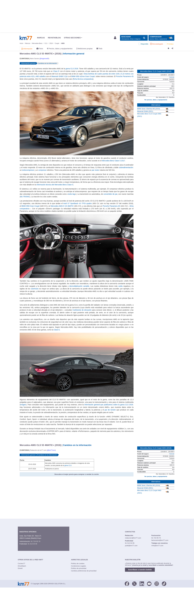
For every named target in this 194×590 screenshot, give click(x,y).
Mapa (39, 538)
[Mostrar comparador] (161, 38)
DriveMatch (22, 566)
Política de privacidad (78, 568)
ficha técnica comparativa (83, 79)
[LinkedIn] (142, 583)
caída (120, 286)
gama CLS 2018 (72, 69)
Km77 (26, 37)
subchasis (34, 289)
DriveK (20, 568)
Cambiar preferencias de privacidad (83, 571)
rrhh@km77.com (157, 545)
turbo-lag (71, 194)
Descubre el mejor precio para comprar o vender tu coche (77, 474)
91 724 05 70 (35, 541)
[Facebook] (127, 583)
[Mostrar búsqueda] (134, 38)
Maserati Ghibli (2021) (145, 111)
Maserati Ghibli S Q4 (59, 76)
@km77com (51, 450)
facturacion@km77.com (159, 540)
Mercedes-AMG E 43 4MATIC (62, 206)
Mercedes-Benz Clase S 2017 (113, 161)
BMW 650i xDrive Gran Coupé (83, 76)
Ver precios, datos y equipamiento (155, 99)
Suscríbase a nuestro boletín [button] (140, 570)
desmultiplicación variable (79, 286)
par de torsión (110, 410)
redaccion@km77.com (133, 538)
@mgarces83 (44, 58)
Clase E (56, 71)
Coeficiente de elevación (82, 310)
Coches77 (21, 563)
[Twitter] (134, 583)
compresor (42, 170)
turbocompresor (28, 170)
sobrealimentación (126, 167)
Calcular (171, 77)
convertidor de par (110, 194)
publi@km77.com (131, 545)
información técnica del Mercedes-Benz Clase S (54, 185)
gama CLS (68, 465)
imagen (23, 405)
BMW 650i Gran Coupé (30, 206)
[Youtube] (149, 583)
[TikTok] (164, 583)
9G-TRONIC (25, 197)
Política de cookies (77, 563)
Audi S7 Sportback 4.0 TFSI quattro (77, 203)
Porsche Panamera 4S (124, 76)
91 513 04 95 (32, 544)
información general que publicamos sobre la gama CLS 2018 (108, 405)
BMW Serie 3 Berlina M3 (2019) (148, 109)
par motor (95, 170)
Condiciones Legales (78, 566)
